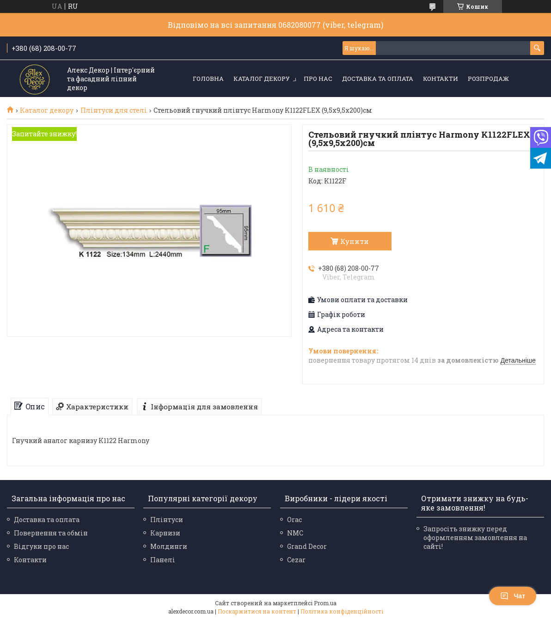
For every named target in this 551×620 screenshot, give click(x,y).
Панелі (162, 559)
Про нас (318, 78)
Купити (354, 241)
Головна (208, 78)
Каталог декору (261, 78)
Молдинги (168, 546)
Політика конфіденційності (341, 611)
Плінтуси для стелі (113, 110)
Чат (512, 596)
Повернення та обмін (51, 533)
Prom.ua (325, 603)
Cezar (296, 559)
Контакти (440, 78)
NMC (295, 533)
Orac (294, 519)
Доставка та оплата (377, 78)
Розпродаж (488, 78)
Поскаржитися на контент (257, 611)
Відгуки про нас (41, 546)
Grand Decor (307, 546)
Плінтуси (166, 519)
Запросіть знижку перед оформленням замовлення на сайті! (475, 537)
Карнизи (165, 533)
